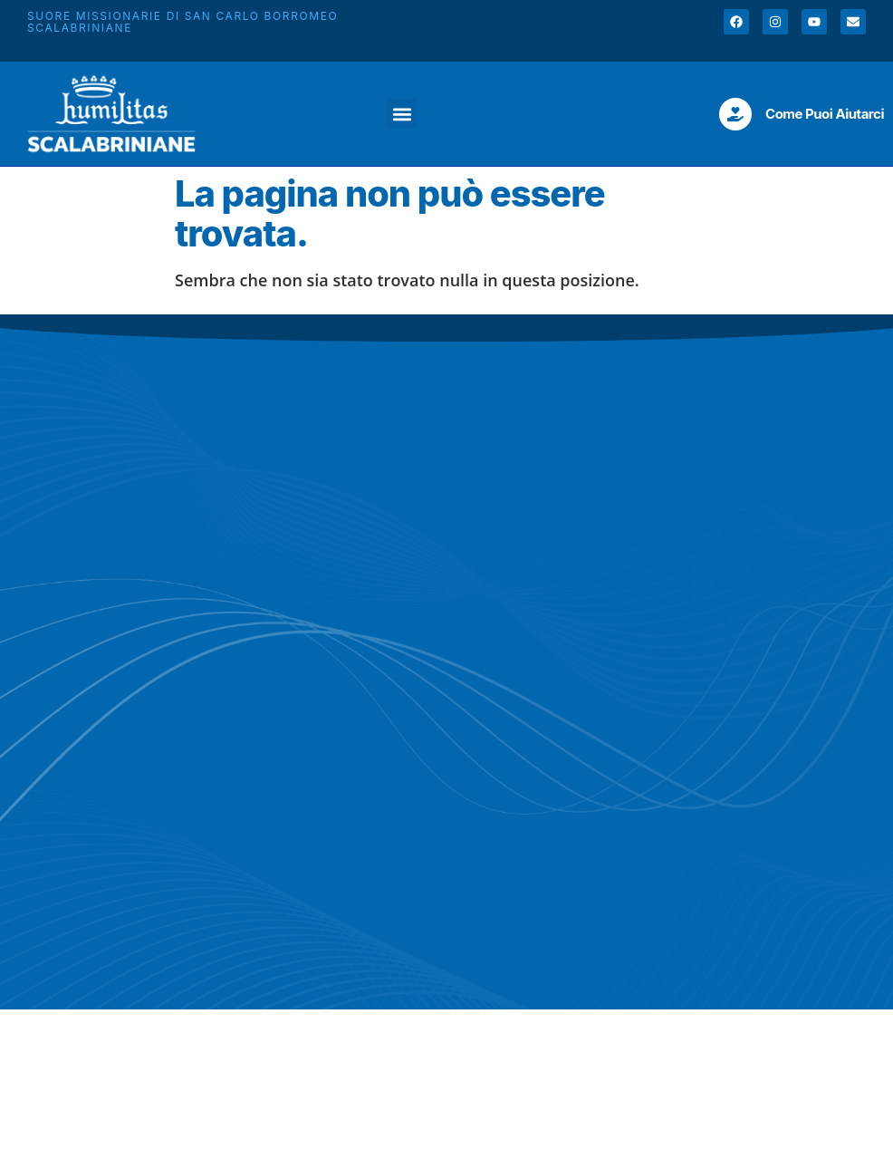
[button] (402, 114)
